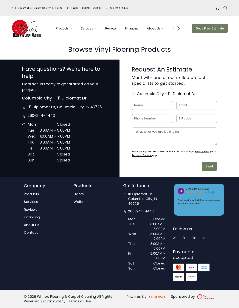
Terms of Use (79, 301)
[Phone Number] (152, 118)
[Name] (152, 105)
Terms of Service (142, 155)
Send (209, 166)
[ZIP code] (196, 118)
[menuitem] (64, 28)
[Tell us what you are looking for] (174, 136)
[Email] (196, 105)
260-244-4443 (119, 8)
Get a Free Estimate (210, 28)
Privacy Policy (203, 151)
